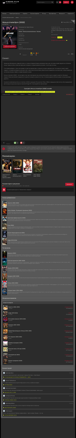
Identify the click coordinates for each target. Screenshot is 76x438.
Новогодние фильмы (16, 13)
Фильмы (5, 13)
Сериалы (28, 13)
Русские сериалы (39, 13)
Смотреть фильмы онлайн (8, 20)
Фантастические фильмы (29, 34)
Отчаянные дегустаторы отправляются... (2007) (17, 380)
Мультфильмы (59, 13)
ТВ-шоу (50, 13)
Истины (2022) (7, 388)
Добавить (69, 187)
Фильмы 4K (70, 13)
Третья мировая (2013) (10, 418)
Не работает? (70, 97)
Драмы (17, 20)
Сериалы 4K (38, 16)
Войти (66, 2)
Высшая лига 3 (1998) (9, 395)
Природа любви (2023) (10, 403)
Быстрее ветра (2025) (9, 410)
